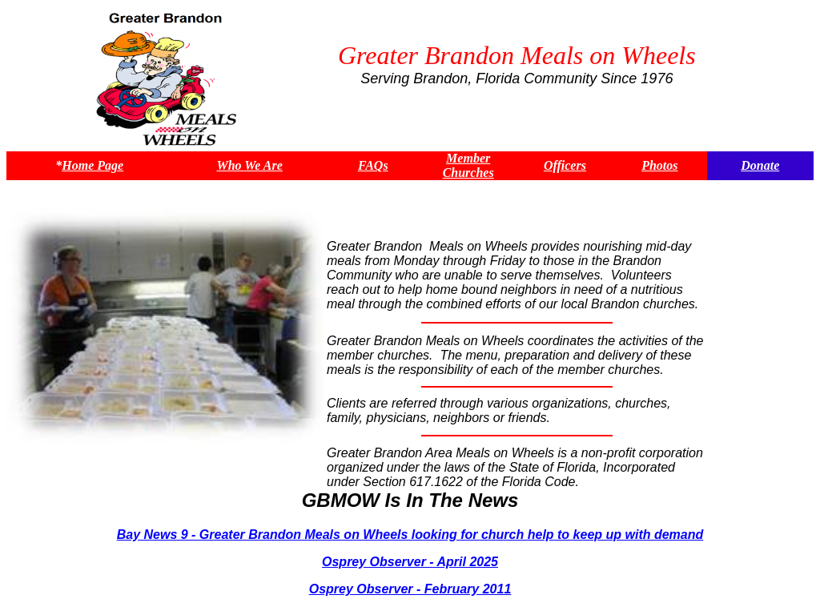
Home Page (92, 165)
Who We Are (249, 165)
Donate (760, 165)
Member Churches (468, 165)
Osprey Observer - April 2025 (410, 562)
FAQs (373, 165)
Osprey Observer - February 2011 (410, 589)
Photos (659, 165)
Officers (565, 165)
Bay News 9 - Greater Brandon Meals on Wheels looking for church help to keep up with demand (410, 534)
